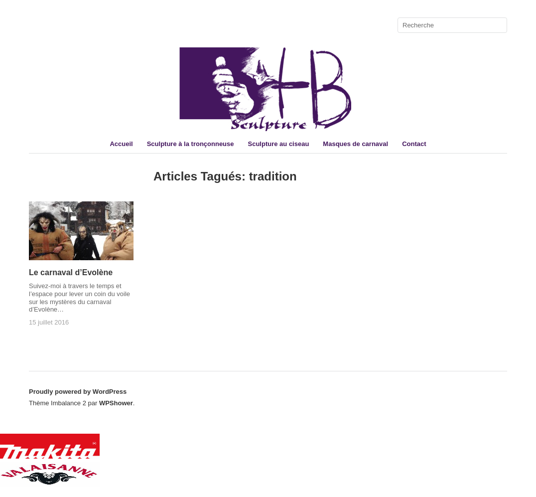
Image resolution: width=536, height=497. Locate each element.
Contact (414, 144)
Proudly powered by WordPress (78, 391)
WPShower (116, 403)
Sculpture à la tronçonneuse (190, 144)
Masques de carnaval (355, 144)
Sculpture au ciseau (278, 144)
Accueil (121, 144)
